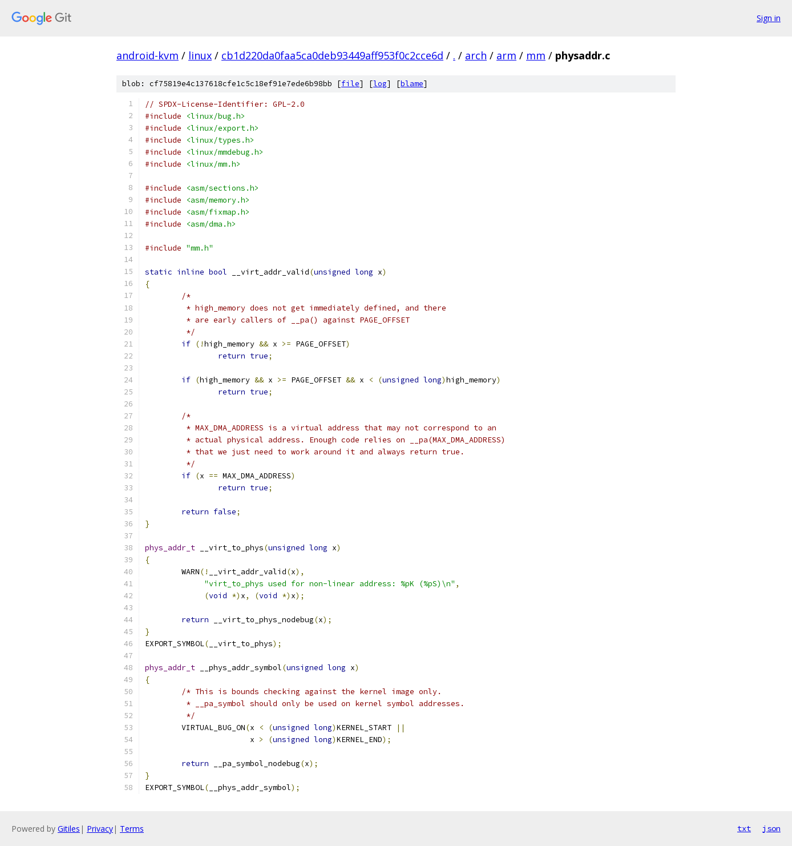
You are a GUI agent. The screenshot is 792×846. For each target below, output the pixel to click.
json (771, 828)
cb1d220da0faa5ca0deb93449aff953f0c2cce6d (332, 55)
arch (476, 55)
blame (412, 83)
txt (744, 828)
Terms (132, 828)
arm (506, 55)
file (350, 83)
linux (200, 55)
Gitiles (69, 828)
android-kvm (147, 55)
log (380, 83)
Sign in (769, 18)
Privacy (100, 828)
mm (535, 55)
